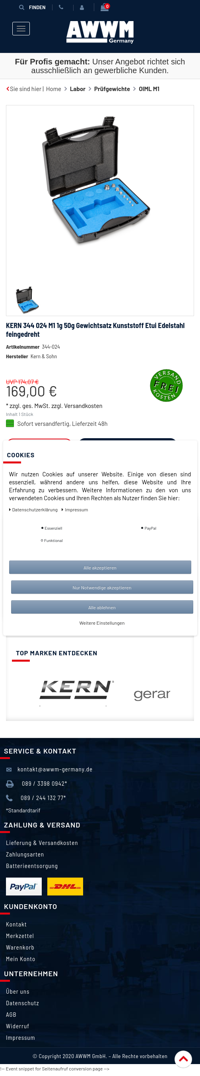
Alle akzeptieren (100, 567)
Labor (77, 88)
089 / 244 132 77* (36, 798)
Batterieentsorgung (32, 865)
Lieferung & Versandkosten (42, 842)
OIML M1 (149, 88)
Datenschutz (22, 1002)
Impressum (20, 1037)
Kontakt (16, 924)
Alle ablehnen (102, 607)
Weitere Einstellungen (102, 622)
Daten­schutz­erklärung (34, 509)
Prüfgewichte (112, 88)
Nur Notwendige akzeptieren (102, 587)
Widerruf (17, 1025)
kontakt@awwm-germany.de (49, 769)
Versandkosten (83, 405)
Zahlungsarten (25, 854)
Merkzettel (20, 935)
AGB (11, 1014)
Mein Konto (20, 958)
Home (53, 88)
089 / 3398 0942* (36, 784)
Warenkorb (20, 947)
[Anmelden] (83, 7)
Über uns (17, 991)
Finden (32, 7)
